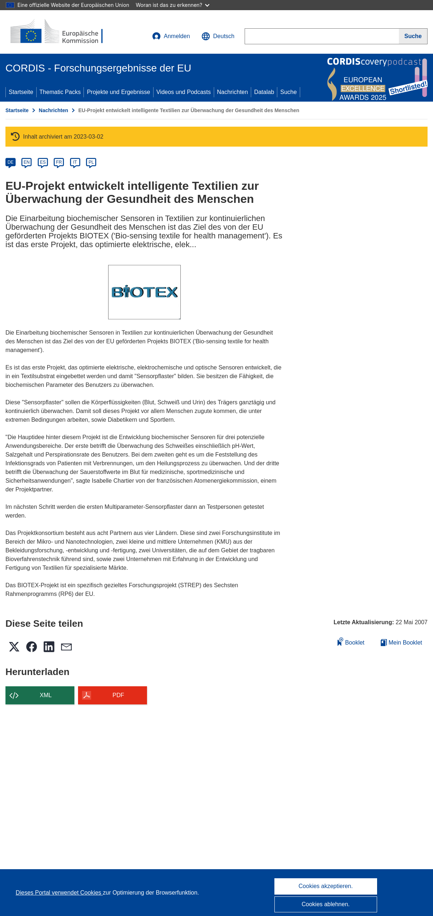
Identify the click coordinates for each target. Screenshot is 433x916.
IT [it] (75, 162)
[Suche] (413, 36)
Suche (288, 92)
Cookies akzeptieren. (326, 886)
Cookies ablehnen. (326, 904)
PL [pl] (91, 162)
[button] (218, 36)
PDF (118, 695)
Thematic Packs (60, 92)
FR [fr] (59, 162)
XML (46, 695)
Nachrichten (232, 92)
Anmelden (171, 36)
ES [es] (43, 162)
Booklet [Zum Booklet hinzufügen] (351, 641)
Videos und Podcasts (183, 92)
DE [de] (11, 162)
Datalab (264, 92)
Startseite (21, 92)
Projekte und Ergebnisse (118, 92)
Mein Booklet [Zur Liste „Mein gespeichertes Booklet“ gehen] (401, 642)
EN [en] (27, 162)
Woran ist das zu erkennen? (172, 5)
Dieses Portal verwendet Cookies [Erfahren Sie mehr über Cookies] (59, 893)
